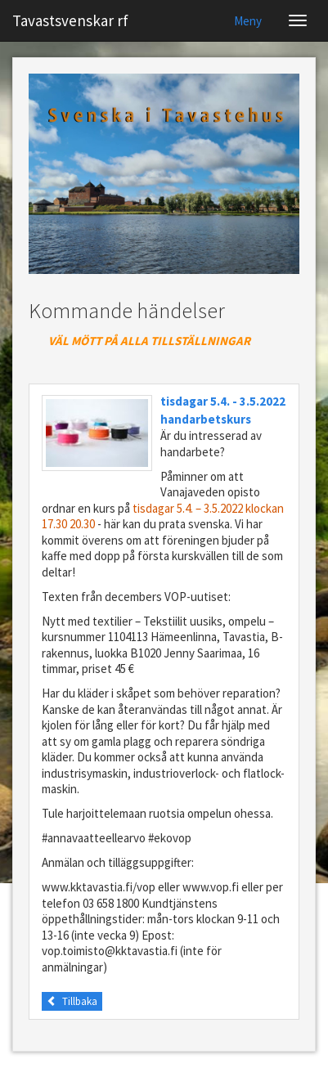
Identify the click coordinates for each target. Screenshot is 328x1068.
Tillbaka (72, 1001)
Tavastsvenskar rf (70, 20)
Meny (248, 21)
